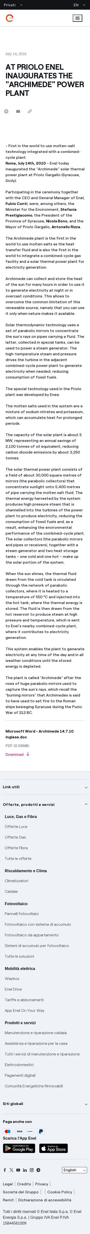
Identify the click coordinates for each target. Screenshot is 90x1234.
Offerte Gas (15, 837)
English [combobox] (70, 1170)
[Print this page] (6, 111)
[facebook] (5, 1170)
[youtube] (18, 1170)
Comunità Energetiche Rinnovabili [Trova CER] (34, 1086)
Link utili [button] (11, 787)
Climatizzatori (16, 880)
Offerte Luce (16, 826)
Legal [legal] (8, 1184)
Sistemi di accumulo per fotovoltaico (37, 945)
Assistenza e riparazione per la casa (36, 1043)
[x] (11, 1170)
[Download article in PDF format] (45, 755)
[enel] (9, 18)
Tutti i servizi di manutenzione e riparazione (42, 1054)
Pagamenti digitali (20, 1075)
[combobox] (74, 1170)
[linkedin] (25, 1170)
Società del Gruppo (21, 1192)
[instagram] (32, 1170)
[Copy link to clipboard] (29, 111)
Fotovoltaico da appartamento (32, 935)
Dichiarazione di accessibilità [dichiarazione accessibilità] (44, 1200)
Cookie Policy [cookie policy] (59, 1192)
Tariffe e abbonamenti (24, 1000)
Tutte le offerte (18, 858)
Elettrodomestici (19, 1064)
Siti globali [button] (13, 1103)
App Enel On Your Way (24, 1010)
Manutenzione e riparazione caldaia (36, 1032)
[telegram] (38, 1170)
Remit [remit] (8, 1200)
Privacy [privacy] (41, 1184)
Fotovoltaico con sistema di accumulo (38, 924)
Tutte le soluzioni (19, 956)
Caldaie (11, 891)
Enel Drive (13, 989)
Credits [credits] (24, 1184)
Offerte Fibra (16, 848)
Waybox (12, 978)
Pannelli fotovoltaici (22, 913)
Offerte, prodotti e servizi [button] (29, 804)
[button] (18, 111)
